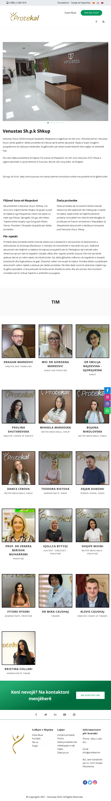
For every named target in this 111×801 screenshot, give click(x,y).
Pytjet (35, 746)
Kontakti (36, 738)
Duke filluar (70, 12)
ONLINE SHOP (91, 12)
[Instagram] (95, 782)
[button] (48, 122)
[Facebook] (85, 782)
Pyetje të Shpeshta (80, 2)
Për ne (35, 742)
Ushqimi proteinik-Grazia (66, 737)
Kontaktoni (63, 2)
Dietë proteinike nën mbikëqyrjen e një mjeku (67, 745)
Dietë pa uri (63, 752)
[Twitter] (90, 782)
